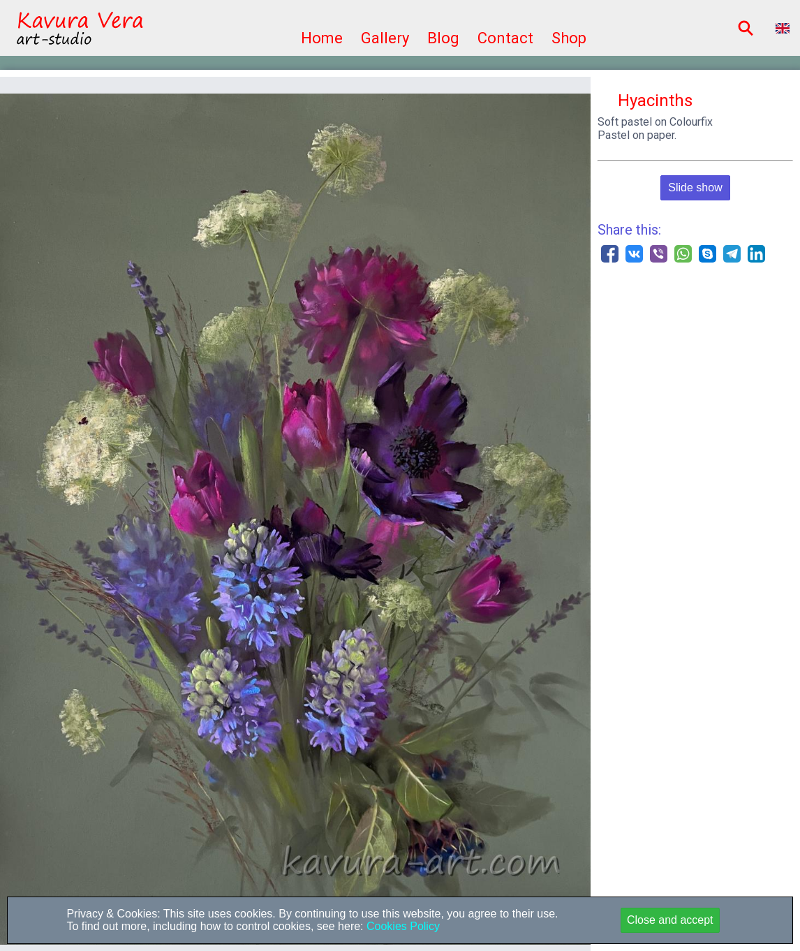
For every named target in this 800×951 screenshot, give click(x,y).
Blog (443, 38)
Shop (568, 38)
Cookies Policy (402, 926)
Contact (505, 38)
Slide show (695, 187)
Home (322, 38)
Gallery (385, 38)
